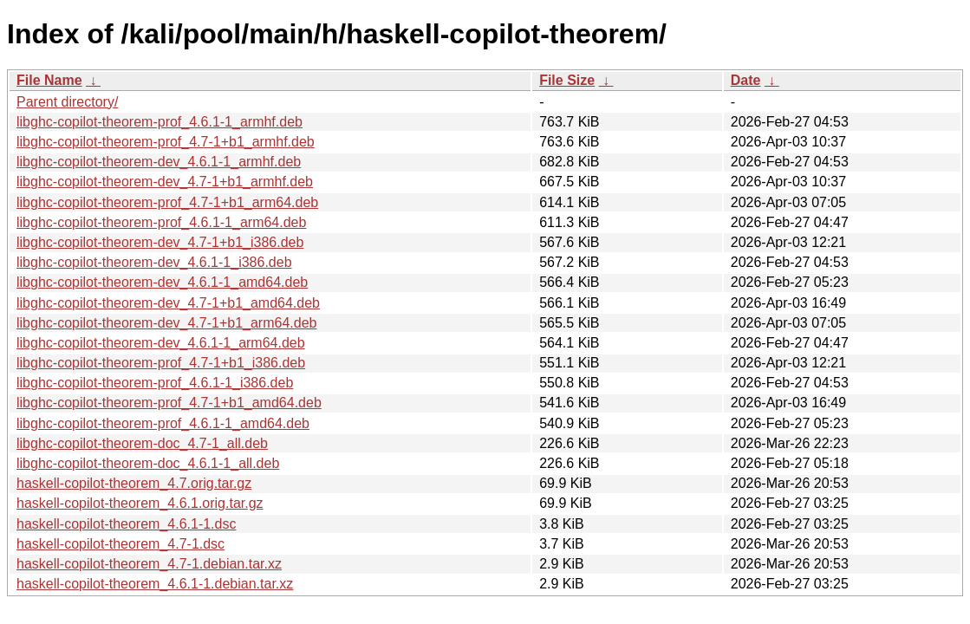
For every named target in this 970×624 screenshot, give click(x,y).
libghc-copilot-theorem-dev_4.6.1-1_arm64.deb (160, 342)
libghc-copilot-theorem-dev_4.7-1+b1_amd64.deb (168, 303)
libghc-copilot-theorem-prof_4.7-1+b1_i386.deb (160, 362)
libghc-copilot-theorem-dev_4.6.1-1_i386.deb (154, 262)
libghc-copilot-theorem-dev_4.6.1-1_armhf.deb (158, 161)
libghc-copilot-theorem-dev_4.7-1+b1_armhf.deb (164, 181)
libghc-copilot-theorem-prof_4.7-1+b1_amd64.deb (169, 402)
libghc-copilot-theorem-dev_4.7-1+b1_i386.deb (159, 242)
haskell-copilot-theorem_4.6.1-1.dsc (126, 524)
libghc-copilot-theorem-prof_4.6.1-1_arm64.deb (161, 222)
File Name (49, 80)
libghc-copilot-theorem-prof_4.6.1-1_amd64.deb (162, 423)
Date (746, 80)
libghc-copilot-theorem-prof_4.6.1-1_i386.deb (154, 382)
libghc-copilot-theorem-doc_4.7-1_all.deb (142, 443)
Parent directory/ (67, 101)
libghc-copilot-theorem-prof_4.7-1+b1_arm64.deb (167, 202)
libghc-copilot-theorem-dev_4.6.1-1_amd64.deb (162, 282)
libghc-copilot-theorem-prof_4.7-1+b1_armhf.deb (165, 141)
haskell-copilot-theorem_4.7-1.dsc (120, 543)
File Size (567, 80)
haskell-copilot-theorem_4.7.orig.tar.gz (133, 483)
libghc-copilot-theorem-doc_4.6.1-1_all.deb (147, 463)
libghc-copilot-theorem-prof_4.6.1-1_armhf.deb (159, 121)
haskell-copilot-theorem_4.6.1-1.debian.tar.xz (154, 583)
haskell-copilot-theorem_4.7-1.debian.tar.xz (149, 563)
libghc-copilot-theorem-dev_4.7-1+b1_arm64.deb (166, 322)
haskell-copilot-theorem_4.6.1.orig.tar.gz (140, 503)
